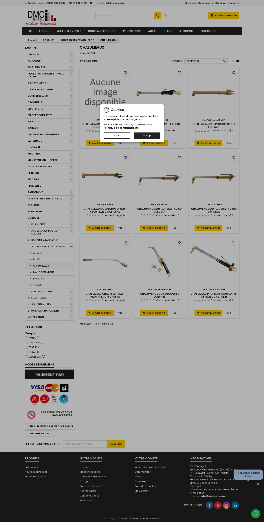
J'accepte (147, 135)
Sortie (116, 135)
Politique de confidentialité (121, 128)
